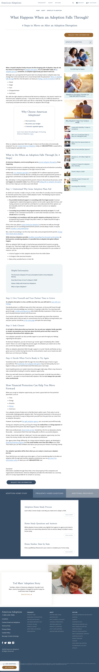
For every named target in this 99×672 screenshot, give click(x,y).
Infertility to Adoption (54, 10)
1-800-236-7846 (8, 615)
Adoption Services (77, 629)
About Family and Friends (34, 629)
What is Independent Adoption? (80, 633)
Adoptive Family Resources (57, 631)
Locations (5, 619)
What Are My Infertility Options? (81, 149)
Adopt (50, 3)
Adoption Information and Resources (82, 614)
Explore (58, 3)
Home (38, 10)
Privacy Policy (6, 629)
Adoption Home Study (16, 493)
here (31, 134)
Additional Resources (82, 493)
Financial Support (32, 626)
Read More (69, 515)
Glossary (74, 641)
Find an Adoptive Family (33, 619)
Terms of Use (6, 626)
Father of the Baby (32, 624)
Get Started (9, 667)
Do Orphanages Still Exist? (79, 645)
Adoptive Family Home (55, 614)
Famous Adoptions (77, 638)
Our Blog (74, 648)
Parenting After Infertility (79, 186)
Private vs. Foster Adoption (79, 631)
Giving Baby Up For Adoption (34, 617)
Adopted (74, 619)
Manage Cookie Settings (10, 636)
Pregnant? (42, 3)
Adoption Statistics (77, 636)
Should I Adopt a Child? (78, 171)
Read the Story (26, 594)
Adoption (74, 617)
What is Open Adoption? (18, 287)
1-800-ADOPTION (9, 664)
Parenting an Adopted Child (79, 624)
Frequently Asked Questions (49, 493)
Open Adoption (31, 631)
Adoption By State (77, 622)
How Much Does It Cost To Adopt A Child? (24, 280)
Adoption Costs (54, 617)
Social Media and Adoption (79, 643)
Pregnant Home (31, 614)
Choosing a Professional (56, 622)
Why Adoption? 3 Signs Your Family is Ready (79, 121)
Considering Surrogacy (81, 69)
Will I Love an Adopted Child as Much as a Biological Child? (80, 135)
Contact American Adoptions (11, 622)
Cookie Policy (6, 633)
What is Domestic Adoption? (57, 619)
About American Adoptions (79, 626)
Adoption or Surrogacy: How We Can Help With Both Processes (79, 95)
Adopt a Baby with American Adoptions (23, 283)
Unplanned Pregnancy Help (34, 622)
